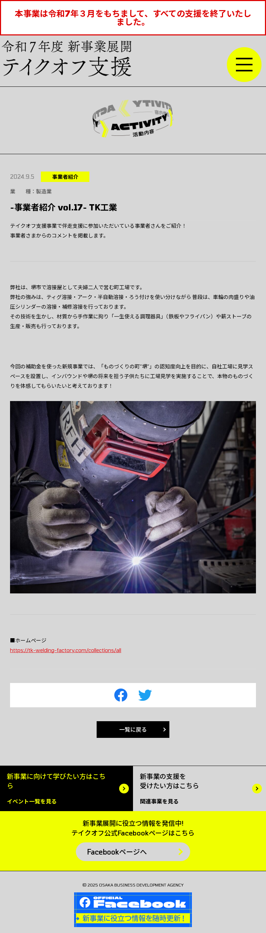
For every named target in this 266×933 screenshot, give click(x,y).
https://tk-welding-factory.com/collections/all (65, 650)
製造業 (44, 191)
